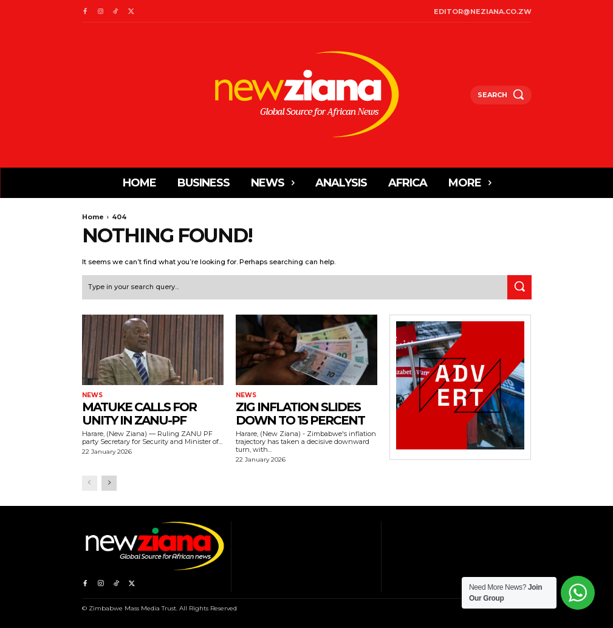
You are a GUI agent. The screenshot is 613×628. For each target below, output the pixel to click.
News (92, 394)
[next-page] (109, 483)
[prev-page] (89, 483)
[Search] (519, 287)
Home (93, 217)
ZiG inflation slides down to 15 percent (300, 413)
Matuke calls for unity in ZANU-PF (139, 413)
